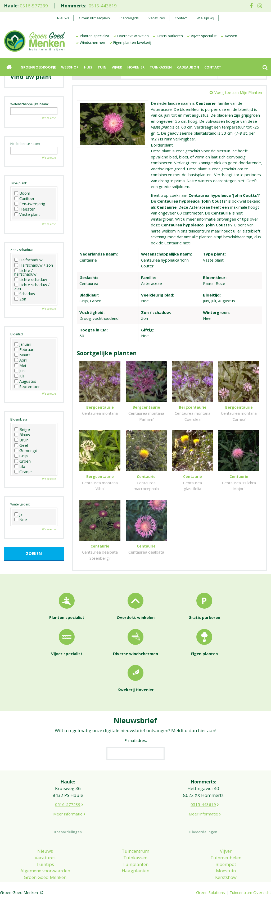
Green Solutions (210, 892)
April (20, 360)
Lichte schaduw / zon (32, 286)
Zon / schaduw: (21, 250)
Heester (24, 209)
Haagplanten (135, 871)
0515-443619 (103, 6)
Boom (22, 193)
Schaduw (24, 293)
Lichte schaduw (30, 279)
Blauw (22, 434)
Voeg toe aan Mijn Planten (238, 92)
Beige (22, 429)
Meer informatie (68, 814)
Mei (20, 365)
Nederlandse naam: (25, 144)
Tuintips (45, 864)
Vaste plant (27, 214)
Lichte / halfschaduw (25, 272)
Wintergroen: (20, 504)
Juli (19, 376)
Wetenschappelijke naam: (29, 104)
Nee (20, 519)
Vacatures (45, 858)
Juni (19, 370)
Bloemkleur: (19, 419)
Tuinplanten (135, 864)
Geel (21, 445)
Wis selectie (49, 118)
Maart (22, 355)
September (27, 386)
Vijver (226, 851)
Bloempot (225, 864)
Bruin (21, 440)
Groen (22, 461)
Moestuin (226, 871)
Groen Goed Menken (45, 877)
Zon (20, 299)
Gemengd (25, 450)
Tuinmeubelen (225, 858)
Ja (18, 514)
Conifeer (24, 198)
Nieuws (45, 851)
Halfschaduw (28, 260)
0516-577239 (34, 6)
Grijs (21, 456)
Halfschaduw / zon (33, 265)
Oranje (23, 471)
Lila (19, 466)
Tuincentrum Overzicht (250, 892)
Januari (22, 344)
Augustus (25, 381)
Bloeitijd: (17, 334)
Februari (24, 349)
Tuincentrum (135, 851)
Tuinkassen (135, 858)
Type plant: (18, 183)
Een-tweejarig (29, 204)
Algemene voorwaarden (45, 871)
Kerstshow (226, 877)
